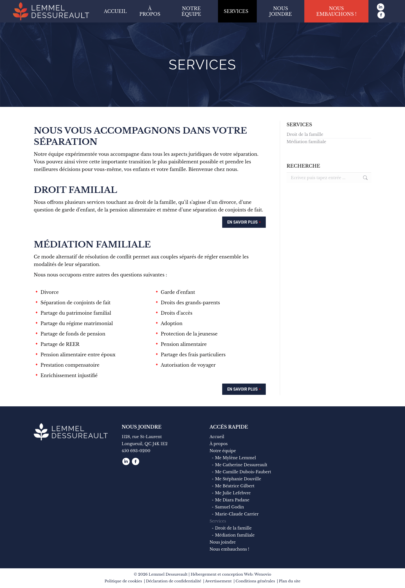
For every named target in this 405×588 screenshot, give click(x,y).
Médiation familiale (306, 141)
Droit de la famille (305, 134)
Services (218, 521)
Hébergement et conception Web (222, 574)
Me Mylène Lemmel (235, 457)
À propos (219, 443)
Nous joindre (223, 542)
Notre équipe (223, 450)
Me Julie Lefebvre (233, 492)
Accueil (217, 436)
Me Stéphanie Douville (238, 478)
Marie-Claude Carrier (236, 514)
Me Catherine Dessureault (241, 464)
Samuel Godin (229, 507)
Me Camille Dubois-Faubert (243, 471)
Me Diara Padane (232, 500)
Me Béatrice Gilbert (234, 485)
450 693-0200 (136, 450)
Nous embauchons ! (229, 549)
